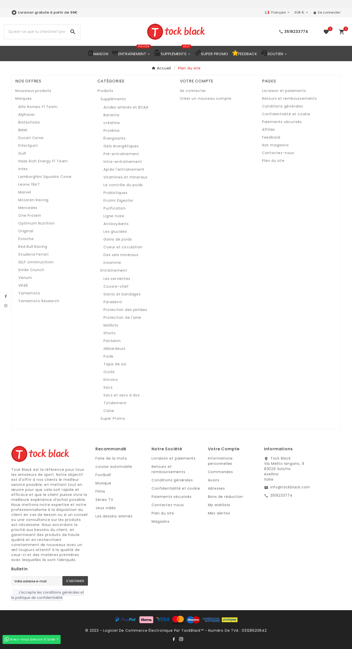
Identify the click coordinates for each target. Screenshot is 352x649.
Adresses (216, 488)
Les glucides (115, 231)
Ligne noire (114, 216)
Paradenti (112, 301)
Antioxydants (116, 223)
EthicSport (28, 145)
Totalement (115, 402)
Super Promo (112, 418)
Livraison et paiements (284, 90)
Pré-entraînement (121, 153)
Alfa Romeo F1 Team (37, 106)
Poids (108, 356)
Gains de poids (117, 239)
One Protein (29, 215)
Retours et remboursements (289, 98)
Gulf (22, 153)
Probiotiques (115, 192)
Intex (23, 168)
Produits (105, 90)
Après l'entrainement (123, 169)
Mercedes (27, 207)
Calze (108, 410)
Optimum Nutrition (36, 223)
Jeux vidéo (105, 507)
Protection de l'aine (122, 317)
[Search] (73, 32)
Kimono (110, 379)
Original (25, 231)
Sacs (107, 387)
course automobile (113, 466)
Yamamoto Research (38, 300)
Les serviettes (116, 278)
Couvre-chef (116, 286)
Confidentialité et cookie (286, 114)
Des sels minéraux (121, 254)
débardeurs (114, 348)
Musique (103, 483)
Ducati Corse (31, 137)
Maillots (110, 325)
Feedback (271, 137)
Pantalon (112, 340)
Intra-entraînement (122, 161)
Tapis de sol (115, 364)
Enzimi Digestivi (118, 200)
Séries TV (104, 499)
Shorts (109, 333)
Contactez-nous (278, 152)
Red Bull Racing (32, 246)
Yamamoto (29, 293)
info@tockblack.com (290, 487)
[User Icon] (327, 13)
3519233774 (281, 495)
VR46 (23, 285)
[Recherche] (35, 32)
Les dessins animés (113, 516)
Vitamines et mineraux (125, 177)
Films (100, 491)
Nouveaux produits (33, 90)
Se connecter (193, 90)
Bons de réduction (225, 496)
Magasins (160, 521)
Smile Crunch (31, 269)
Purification (114, 208)
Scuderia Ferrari (33, 254)
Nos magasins (275, 145)
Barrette (111, 115)
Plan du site (273, 160)
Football (103, 474)
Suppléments (113, 98)
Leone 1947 (29, 184)
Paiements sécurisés (282, 121)
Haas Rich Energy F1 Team (43, 161)
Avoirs (213, 480)
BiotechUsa (29, 122)
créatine (111, 122)
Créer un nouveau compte (205, 98)
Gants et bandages (122, 294)
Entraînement (113, 270)
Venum (25, 277)
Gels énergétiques (121, 146)
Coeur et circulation (123, 247)
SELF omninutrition (36, 262)
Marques (23, 98)
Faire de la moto (111, 458)
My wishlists (219, 504)
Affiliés (268, 129)
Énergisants (114, 138)
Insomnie (112, 262)
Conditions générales (282, 106)
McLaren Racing (33, 199)
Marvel (24, 192)
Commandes (220, 471)
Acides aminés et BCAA (125, 107)
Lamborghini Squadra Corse (45, 176)
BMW (22, 130)
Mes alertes (219, 513)
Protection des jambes (125, 309)
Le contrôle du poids (123, 184)
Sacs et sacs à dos (121, 395)
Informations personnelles (220, 461)
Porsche (26, 238)
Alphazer (26, 114)
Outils (109, 371)
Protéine (111, 130)
